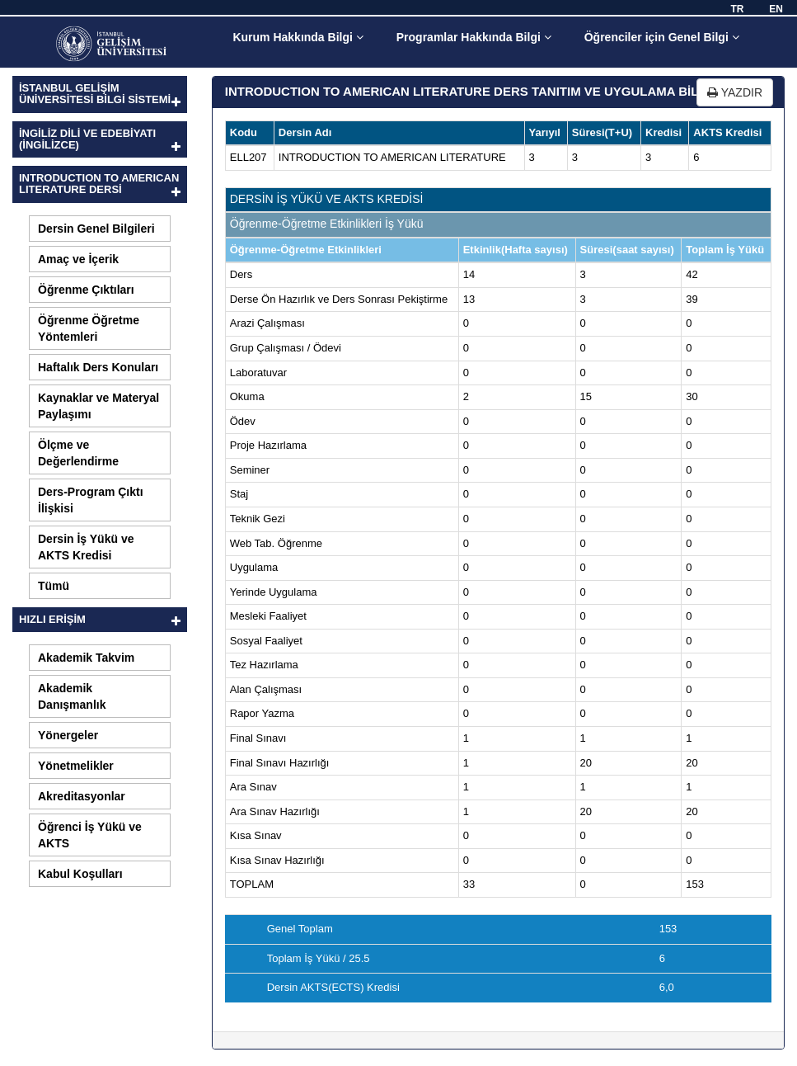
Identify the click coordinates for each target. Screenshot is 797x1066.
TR (736, 9)
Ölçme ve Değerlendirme (78, 453)
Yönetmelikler (76, 765)
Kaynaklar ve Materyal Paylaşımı (98, 406)
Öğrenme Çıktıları (86, 289)
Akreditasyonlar (81, 796)
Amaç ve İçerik (78, 259)
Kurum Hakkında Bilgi (297, 37)
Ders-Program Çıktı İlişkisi (90, 500)
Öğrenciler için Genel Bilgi (661, 37)
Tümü (53, 585)
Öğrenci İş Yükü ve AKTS (90, 835)
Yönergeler (68, 735)
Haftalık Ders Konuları (98, 367)
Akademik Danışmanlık (71, 696)
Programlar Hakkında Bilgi (473, 37)
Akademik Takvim (86, 657)
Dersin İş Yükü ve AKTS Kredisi (86, 547)
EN (776, 9)
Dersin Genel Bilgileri (96, 228)
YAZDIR (734, 92)
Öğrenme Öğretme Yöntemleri (88, 328)
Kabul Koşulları (80, 873)
